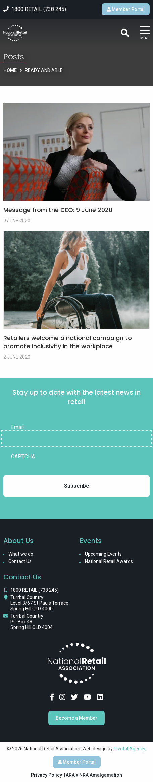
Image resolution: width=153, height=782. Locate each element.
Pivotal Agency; (130, 748)
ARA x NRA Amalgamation (94, 775)
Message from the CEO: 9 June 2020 (57, 210)
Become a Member (76, 718)
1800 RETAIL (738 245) (34, 590)
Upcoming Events (103, 554)
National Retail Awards (109, 561)
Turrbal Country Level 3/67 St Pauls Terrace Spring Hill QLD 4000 (39, 603)
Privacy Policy (46, 775)
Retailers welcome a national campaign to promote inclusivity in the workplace (67, 342)
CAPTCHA (23, 456)
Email (17, 427)
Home (10, 70)
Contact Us (20, 561)
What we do (20, 554)
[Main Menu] (145, 33)
